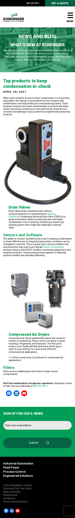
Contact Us (9, 498)
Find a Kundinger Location (17, 485)
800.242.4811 (33, 3)
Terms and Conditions (15, 501)
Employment (10, 495)
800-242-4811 (40, 386)
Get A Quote (59, 3)
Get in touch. (53, 59)
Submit (33, 442)
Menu (70, 21)
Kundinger (19, 17)
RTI (10, 357)
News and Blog (11, 491)
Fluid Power (11, 467)
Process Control (14, 471)
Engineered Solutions (18, 475)
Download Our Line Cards (17, 488)
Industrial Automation (18, 463)
